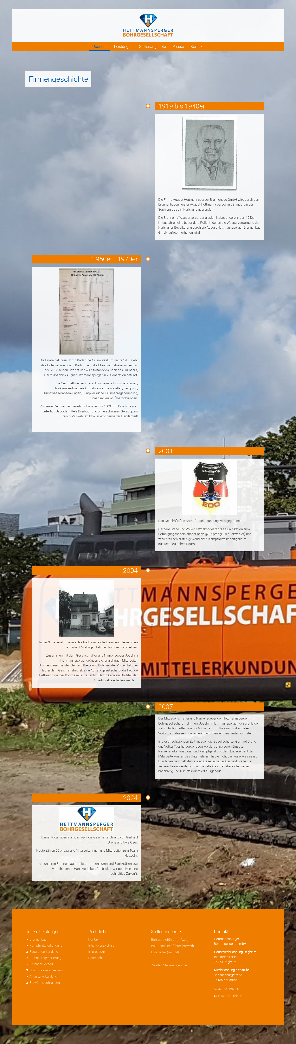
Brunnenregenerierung (45, 958)
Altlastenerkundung (43, 976)
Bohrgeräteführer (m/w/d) (170, 940)
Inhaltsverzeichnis (101, 945)
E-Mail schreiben (230, 996)
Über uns (99, 46)
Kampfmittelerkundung (45, 945)
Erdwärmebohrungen (44, 983)
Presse (178, 46)
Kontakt (197, 46)
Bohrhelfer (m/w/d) (165, 952)
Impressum (96, 952)
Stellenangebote (152, 46)
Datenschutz (97, 958)
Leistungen (123, 46)
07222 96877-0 (228, 989)
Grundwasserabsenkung (46, 970)
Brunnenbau (38, 939)
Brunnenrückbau (41, 964)
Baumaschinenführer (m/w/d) (172, 946)
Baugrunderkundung (43, 952)
